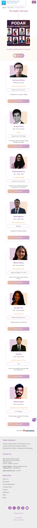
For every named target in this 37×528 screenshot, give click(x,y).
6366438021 (16, 468)
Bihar (15, 444)
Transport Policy (7, 487)
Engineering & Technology (18, 136)
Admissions (6, 492)
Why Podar (6, 481)
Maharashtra (7, 448)
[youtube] (27, 508)
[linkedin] (18, 508)
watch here (18, 55)
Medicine (18, 226)
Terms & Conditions (18, 520)
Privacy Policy (18, 517)
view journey (18, 101)
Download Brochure (9, 484)
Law (18, 363)
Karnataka (12, 446)
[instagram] (22, 508)
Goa (28, 444)
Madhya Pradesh (21, 446)
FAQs (4, 495)
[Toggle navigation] (34, 2)
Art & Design (18, 411)
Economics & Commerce (18, 181)
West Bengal (29, 448)
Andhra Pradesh (8, 444)
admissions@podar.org (20, 466)
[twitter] (14, 508)
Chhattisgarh (22, 444)
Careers (5, 489)
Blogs (4, 497)
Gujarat (5, 446)
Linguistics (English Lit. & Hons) (18, 272)
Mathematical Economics (18, 90)
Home (4, 7)
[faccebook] (9, 508)
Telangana (20, 448)
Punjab (14, 448)
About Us (5, 479)
